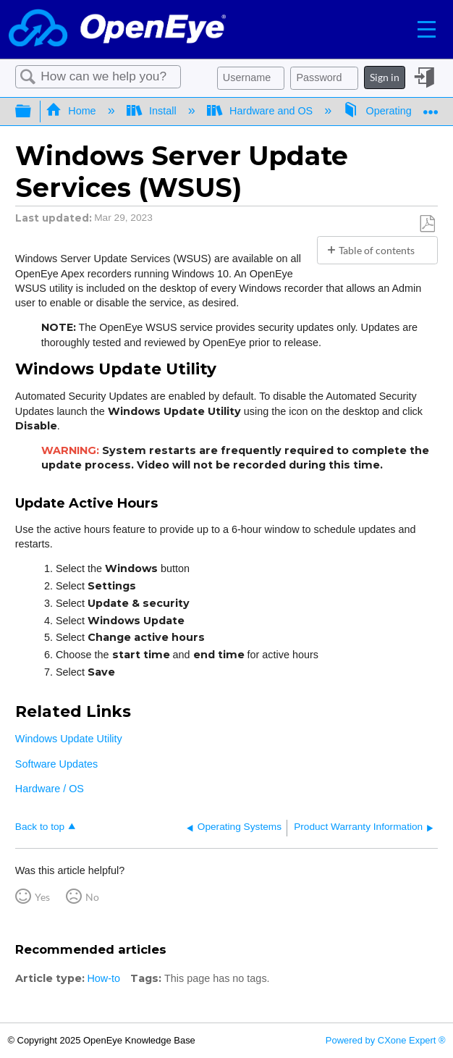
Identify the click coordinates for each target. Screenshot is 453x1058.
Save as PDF (427, 224)
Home (72, 111)
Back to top (39, 826)
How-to (103, 978)
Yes (42, 897)
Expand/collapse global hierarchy (32, 111)
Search (28, 77)
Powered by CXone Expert (386, 1040)
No (92, 897)
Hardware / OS (49, 788)
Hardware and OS (261, 111)
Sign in (384, 77)
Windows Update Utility (68, 738)
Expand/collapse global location (431, 107)
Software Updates (56, 764)
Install (153, 111)
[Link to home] (117, 29)
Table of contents (377, 250)
